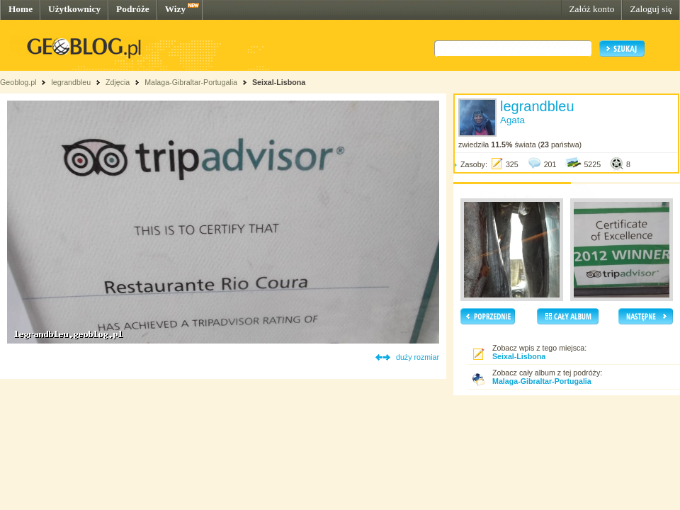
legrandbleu (71, 82)
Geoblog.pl (18, 82)
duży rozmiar (417, 357)
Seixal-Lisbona (278, 82)
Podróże (132, 9)
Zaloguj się (651, 9)
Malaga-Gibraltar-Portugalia (190, 82)
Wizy (175, 9)
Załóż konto (591, 9)
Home (20, 9)
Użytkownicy (74, 9)
